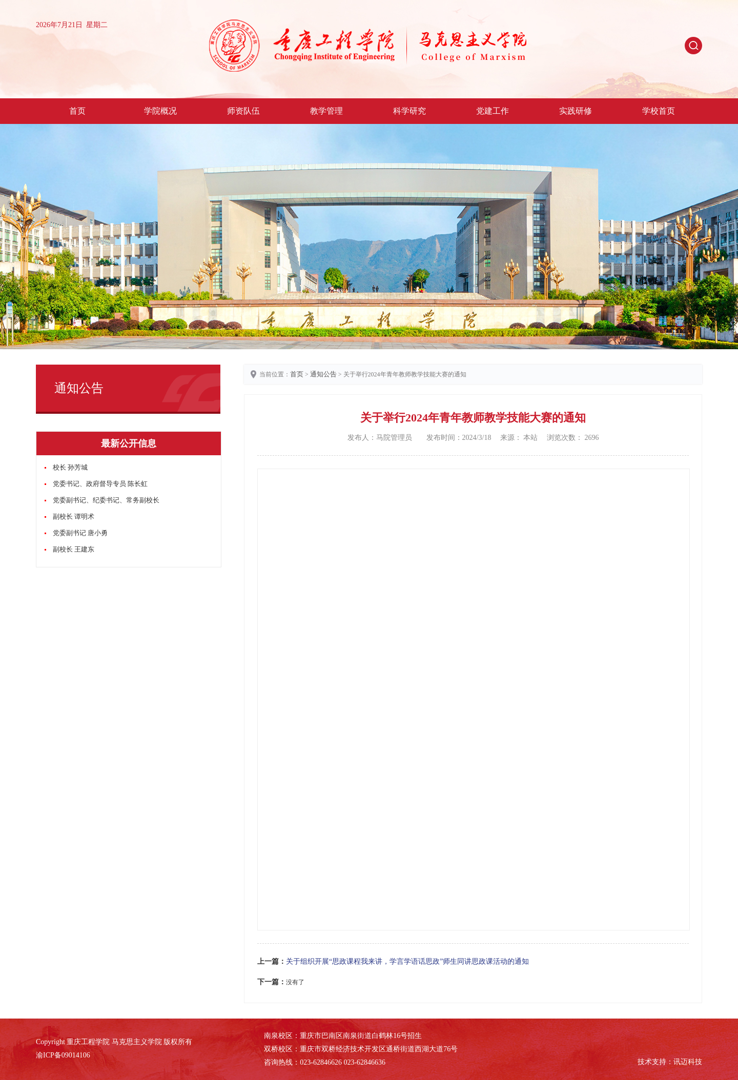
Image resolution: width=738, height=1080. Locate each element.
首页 (77, 111)
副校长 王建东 (73, 549)
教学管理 (326, 111)
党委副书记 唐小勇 (80, 533)
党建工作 (492, 111)
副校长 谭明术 (73, 516)
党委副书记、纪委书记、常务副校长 (106, 500)
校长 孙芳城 (70, 467)
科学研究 (409, 111)
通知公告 (323, 374)
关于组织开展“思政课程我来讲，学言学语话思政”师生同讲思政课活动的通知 (407, 961)
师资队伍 (243, 111)
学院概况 (160, 111)
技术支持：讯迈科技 (670, 1062)
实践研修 (575, 111)
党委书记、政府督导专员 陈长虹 (100, 484)
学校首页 (658, 111)
